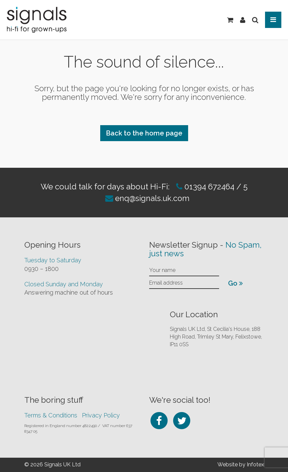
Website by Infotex (240, 464)
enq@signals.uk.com (152, 198)
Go (235, 283)
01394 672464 (208, 186)
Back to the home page (144, 133)
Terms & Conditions (50, 415)
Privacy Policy (101, 415)
